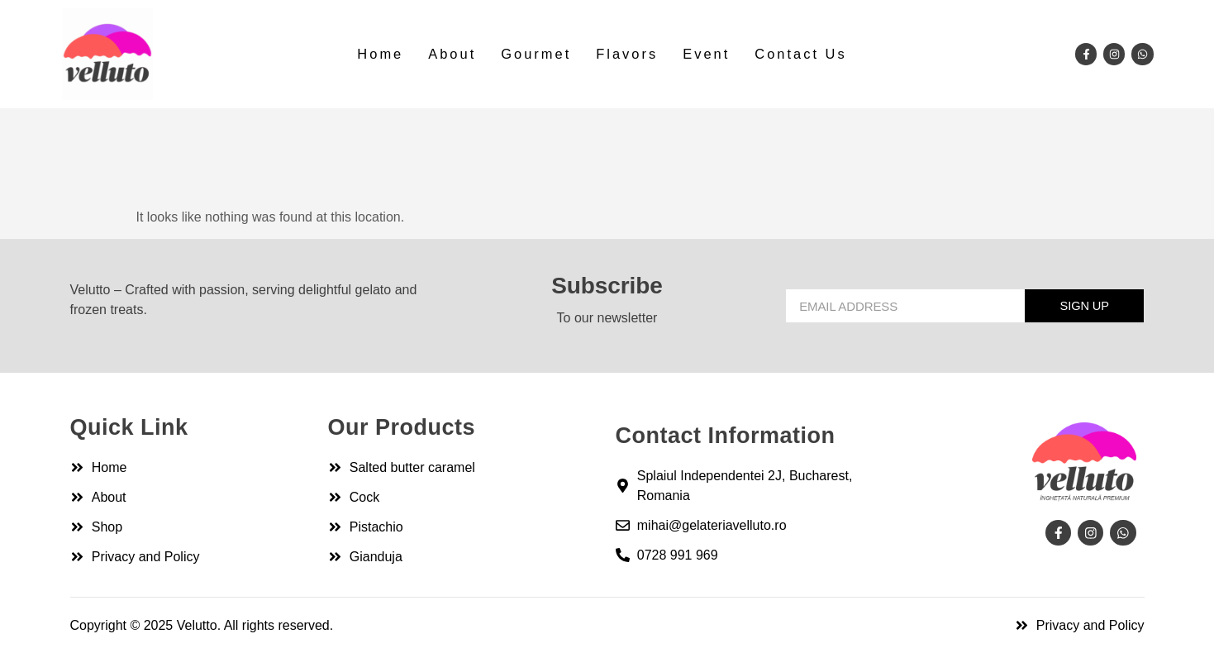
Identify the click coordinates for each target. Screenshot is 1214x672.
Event (705, 54)
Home (384, 54)
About (454, 54)
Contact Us (798, 54)
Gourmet (536, 54)
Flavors (627, 54)
